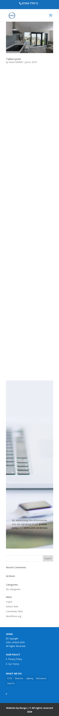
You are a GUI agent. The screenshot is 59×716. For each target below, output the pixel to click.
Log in (9, 601)
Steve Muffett (16, 62)
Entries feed (12, 606)
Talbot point (13, 59)
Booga (23, 707)
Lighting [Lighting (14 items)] (29, 678)
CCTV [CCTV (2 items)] (9, 678)
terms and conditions (35, 527)
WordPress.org (13, 616)
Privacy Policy (15, 659)
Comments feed (14, 611)
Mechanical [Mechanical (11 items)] (41, 678)
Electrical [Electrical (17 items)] (19, 678)
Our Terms (13, 663)
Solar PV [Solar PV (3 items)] (10, 683)
